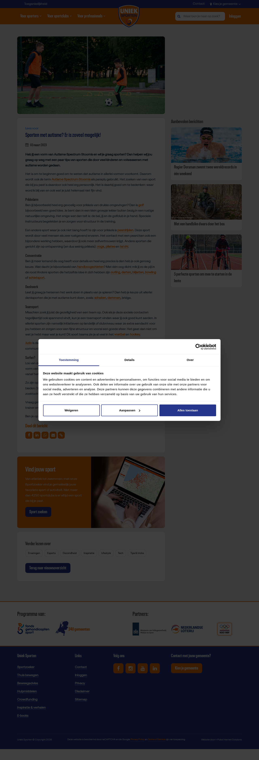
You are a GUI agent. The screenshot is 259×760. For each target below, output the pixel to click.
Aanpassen (129, 410)
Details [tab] (129, 360)
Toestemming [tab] (69, 360)
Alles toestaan (187, 410)
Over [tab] (190, 360)
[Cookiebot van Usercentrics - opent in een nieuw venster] (198, 347)
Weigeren (71, 410)
